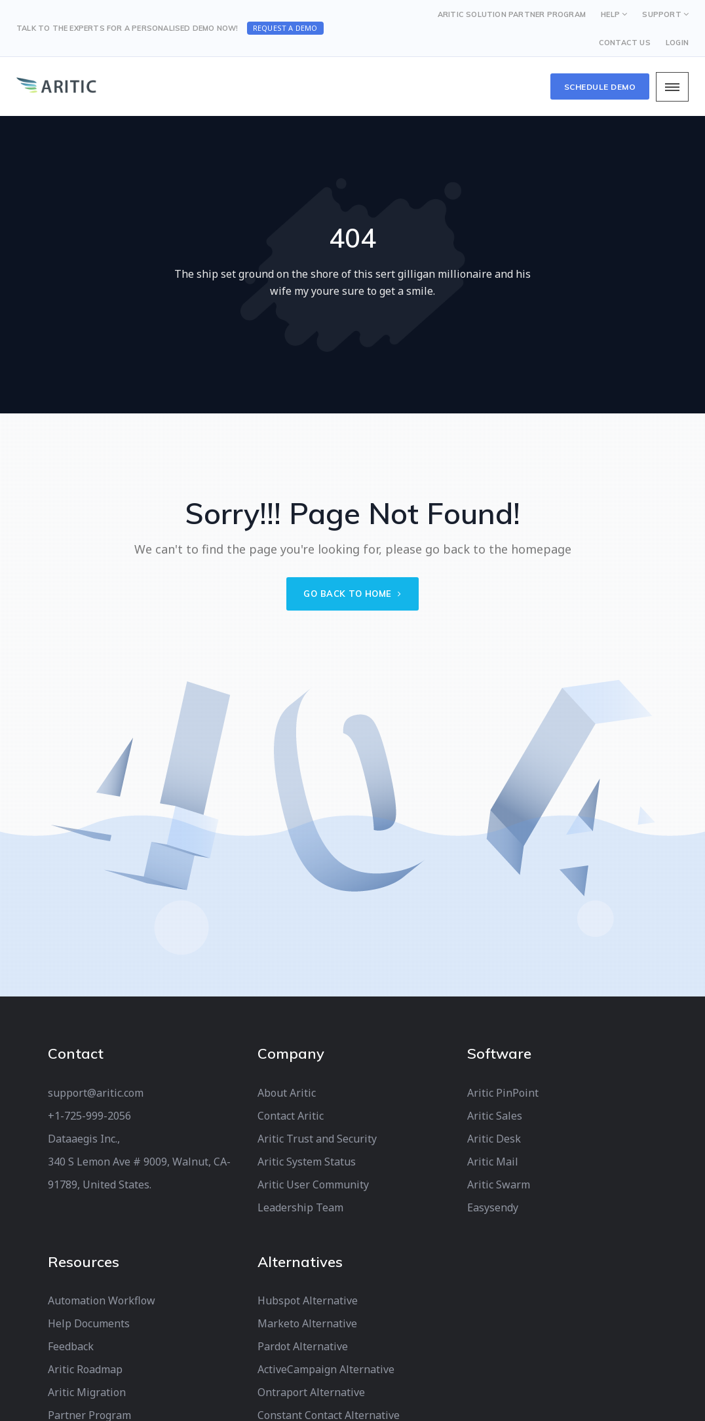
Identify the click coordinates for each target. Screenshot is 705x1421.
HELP (610, 14)
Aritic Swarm (498, 1184)
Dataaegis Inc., (84, 1138)
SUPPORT (661, 14)
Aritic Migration (87, 1392)
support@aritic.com (95, 1093)
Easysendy (492, 1207)
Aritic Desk (494, 1138)
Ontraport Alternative (311, 1392)
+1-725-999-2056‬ (89, 1115)
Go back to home (352, 593)
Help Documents (89, 1323)
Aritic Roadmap (85, 1369)
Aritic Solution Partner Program (512, 14)
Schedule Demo (600, 87)
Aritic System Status (306, 1161)
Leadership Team (300, 1207)
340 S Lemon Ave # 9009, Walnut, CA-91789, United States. (139, 1173)
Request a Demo (285, 28)
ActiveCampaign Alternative (325, 1369)
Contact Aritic (290, 1115)
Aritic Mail (492, 1161)
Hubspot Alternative (307, 1300)
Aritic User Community (313, 1184)
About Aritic (286, 1093)
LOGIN (677, 42)
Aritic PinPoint (503, 1093)
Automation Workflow (101, 1300)
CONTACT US (625, 42)
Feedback (71, 1346)
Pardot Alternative (302, 1346)
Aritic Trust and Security (317, 1138)
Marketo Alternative (307, 1323)
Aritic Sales (494, 1115)
